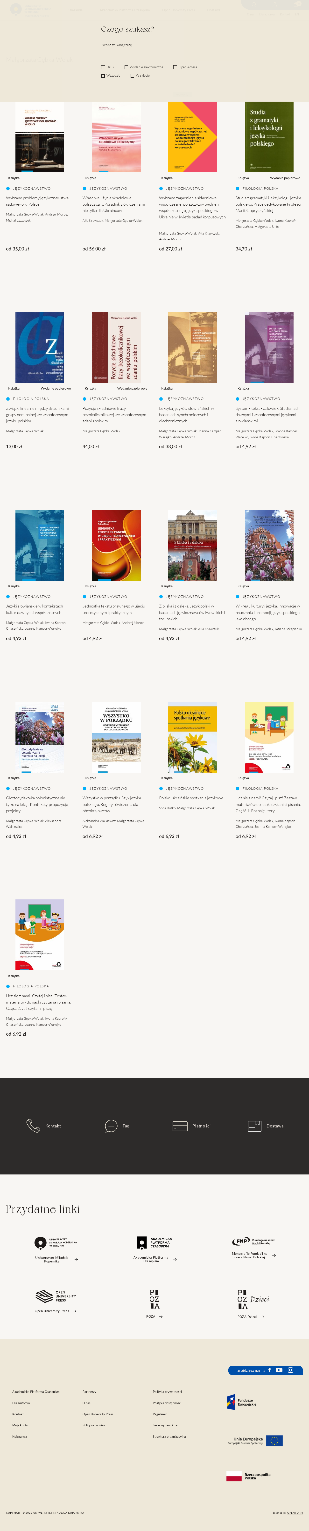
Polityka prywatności (167, 1392)
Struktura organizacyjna (169, 1436)
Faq (117, 1126)
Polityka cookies (94, 1425)
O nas (250, 14)
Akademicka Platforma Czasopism (125, 10)
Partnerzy (89, 1392)
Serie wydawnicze (165, 1425)
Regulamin (160, 1414)
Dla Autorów (21, 1403)
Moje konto (20, 1425)
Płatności (192, 1126)
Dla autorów (267, 14)
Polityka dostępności (167, 1403)
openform (295, 1512)
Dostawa (213, 10)
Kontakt (285, 14)
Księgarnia (75, 10)
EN (297, 14)
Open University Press (178, 10)
